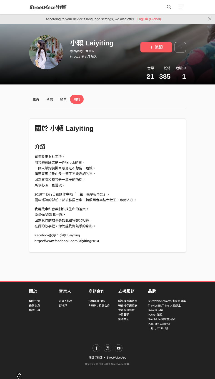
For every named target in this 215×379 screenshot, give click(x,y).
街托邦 (63, 305)
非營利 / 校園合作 (99, 305)
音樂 (49, 99)
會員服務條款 (126, 310)
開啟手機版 (95, 357)
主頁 (35, 99)
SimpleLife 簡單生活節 (161, 319)
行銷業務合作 (96, 301)
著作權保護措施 (127, 305)
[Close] (210, 19)
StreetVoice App (116, 357)
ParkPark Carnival (159, 323)
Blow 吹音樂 (155, 310)
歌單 (63, 99)
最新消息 (34, 305)
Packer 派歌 (155, 314)
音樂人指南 (65, 301)
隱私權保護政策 (127, 301)
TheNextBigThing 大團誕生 (164, 305)
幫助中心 (123, 319)
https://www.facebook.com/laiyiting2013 (67, 241)
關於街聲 (34, 301)
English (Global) (149, 19)
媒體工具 (34, 310)
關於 (76, 99)
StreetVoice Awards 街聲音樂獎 (167, 301)
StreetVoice (48, 7)
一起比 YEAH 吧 (158, 328)
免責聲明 (123, 314)
